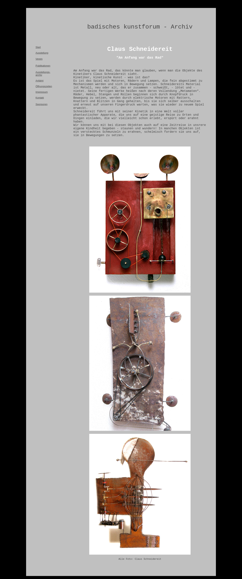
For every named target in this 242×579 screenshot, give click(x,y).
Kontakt (40, 97)
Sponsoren (41, 104)
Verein (39, 58)
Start (38, 47)
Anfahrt (39, 80)
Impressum (42, 92)
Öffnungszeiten (44, 86)
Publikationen (43, 65)
